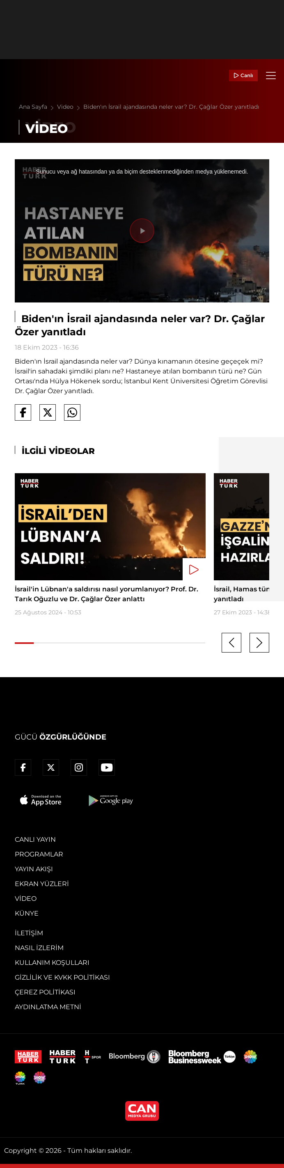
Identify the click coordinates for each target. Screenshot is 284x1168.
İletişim (29, 933)
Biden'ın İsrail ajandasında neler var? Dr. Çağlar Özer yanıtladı (171, 106)
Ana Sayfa (38, 106)
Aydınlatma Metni (48, 1007)
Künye (27, 913)
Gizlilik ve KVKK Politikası (62, 977)
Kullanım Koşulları (52, 962)
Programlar (39, 854)
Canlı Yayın (35, 839)
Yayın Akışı (34, 869)
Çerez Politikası (45, 992)
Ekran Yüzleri (42, 884)
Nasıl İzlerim (39, 948)
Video (70, 106)
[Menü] (271, 75)
